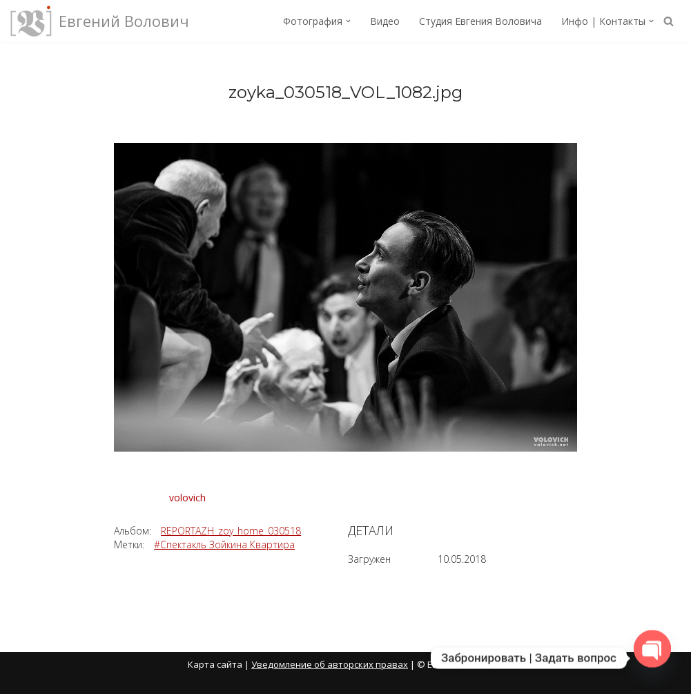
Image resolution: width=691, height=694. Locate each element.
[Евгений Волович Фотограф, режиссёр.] (99, 21)
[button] (348, 21)
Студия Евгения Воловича (480, 21)
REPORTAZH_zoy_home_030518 (231, 530)
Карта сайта (215, 664)
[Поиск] (668, 21)
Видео (385, 21)
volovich (187, 497)
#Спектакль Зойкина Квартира (224, 544)
